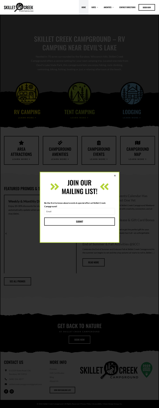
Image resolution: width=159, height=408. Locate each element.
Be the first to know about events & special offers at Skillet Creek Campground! (75, 205)
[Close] (115, 175)
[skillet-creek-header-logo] (18, 3)
